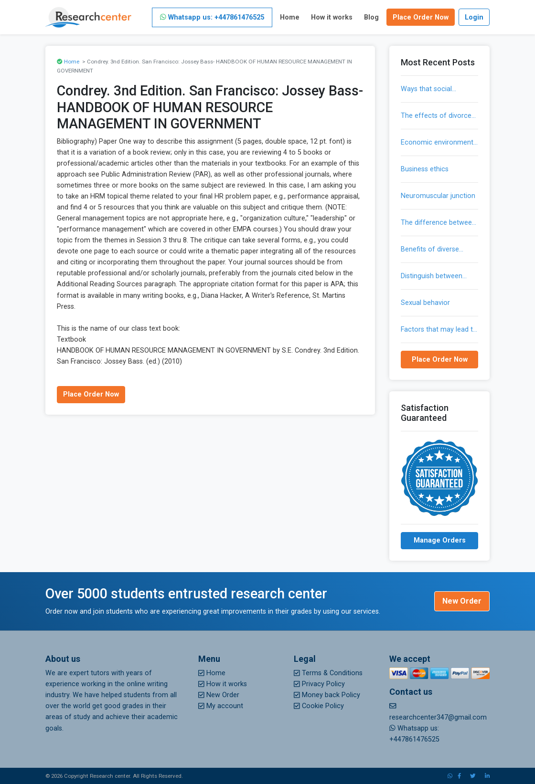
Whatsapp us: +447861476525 (212, 17)
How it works (332, 17)
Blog (371, 17)
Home (290, 17)
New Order (462, 601)
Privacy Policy (319, 684)
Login (474, 17)
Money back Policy (327, 695)
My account (220, 706)
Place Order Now (421, 17)
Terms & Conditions (328, 673)
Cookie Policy (319, 706)
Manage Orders (440, 540)
